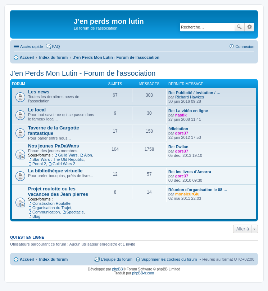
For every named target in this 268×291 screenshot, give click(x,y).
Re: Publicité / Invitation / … (194, 93)
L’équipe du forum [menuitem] (116, 259)
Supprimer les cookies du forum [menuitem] (169, 259)
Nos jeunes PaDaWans (53, 146)
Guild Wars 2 (64, 164)
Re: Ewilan (178, 147)
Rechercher (239, 27)
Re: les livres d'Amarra (189, 171)
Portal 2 (39, 164)
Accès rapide (31, 46)
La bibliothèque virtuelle (55, 170)
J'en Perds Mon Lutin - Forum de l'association (83, 73)
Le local (37, 110)
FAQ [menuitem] (56, 46)
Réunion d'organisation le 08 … (197, 190)
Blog (36, 216)
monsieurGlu (187, 194)
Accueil (27, 259)
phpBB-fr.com (143, 273)
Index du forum (53, 259)
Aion (88, 155)
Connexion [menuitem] (244, 46)
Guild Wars (68, 155)
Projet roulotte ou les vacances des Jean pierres (58, 191)
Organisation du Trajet (51, 208)
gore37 (181, 133)
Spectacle (75, 212)
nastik (181, 115)
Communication (46, 212)
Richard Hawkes (189, 97)
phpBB (117, 269)
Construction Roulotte (51, 203)
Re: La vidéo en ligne (188, 111)
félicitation (178, 129)
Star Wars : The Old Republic (57, 159)
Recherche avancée (249, 27)
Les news (38, 91)
